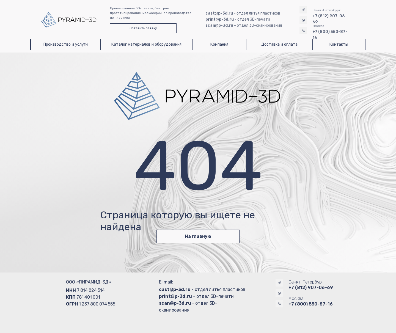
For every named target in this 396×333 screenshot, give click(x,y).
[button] (143, 28)
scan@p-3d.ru (175, 303)
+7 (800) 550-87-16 (310, 304)
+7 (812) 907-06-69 (310, 287)
